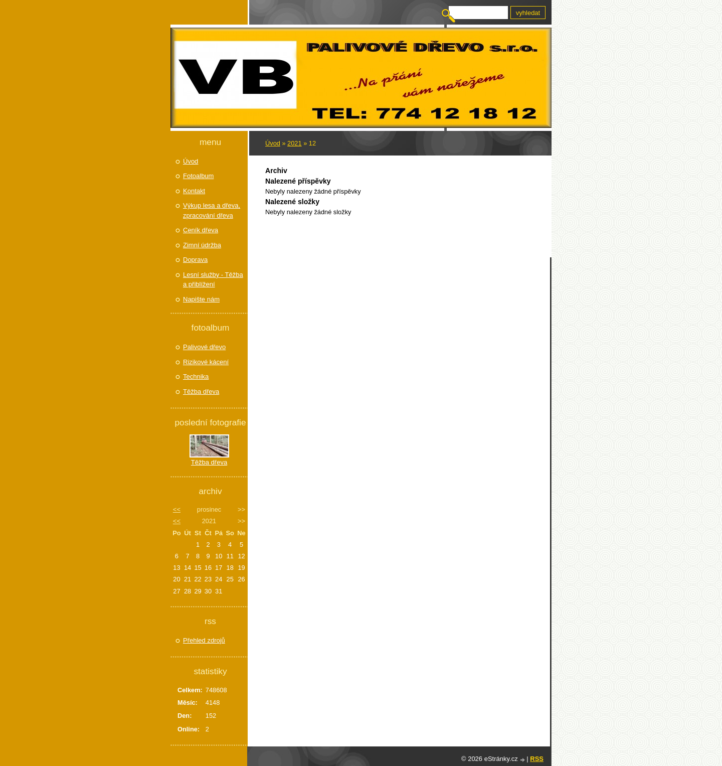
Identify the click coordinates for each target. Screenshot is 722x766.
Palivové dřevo (204, 347)
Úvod (272, 143)
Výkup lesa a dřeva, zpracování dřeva (211, 210)
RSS (537, 758)
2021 (294, 143)
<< (176, 509)
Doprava (195, 259)
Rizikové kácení (206, 362)
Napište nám (201, 299)
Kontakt (194, 191)
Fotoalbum (198, 176)
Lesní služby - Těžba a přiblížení (213, 279)
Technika (196, 376)
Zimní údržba (202, 245)
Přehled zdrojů (204, 640)
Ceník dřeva (200, 230)
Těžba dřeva (201, 391)
